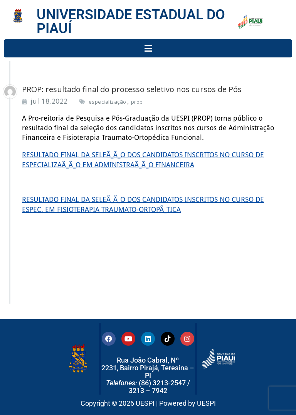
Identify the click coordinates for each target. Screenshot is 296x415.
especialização (107, 101)
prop (137, 101)
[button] (148, 48)
